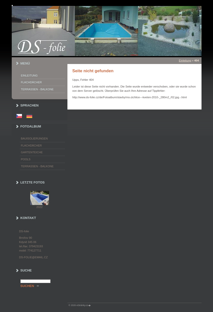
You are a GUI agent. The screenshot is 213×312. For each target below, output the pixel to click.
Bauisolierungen (34, 138)
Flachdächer (31, 82)
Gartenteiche (32, 152)
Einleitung (185, 60)
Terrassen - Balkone (37, 89)
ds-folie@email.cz (33, 257)
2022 (39, 207)
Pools (26, 159)
